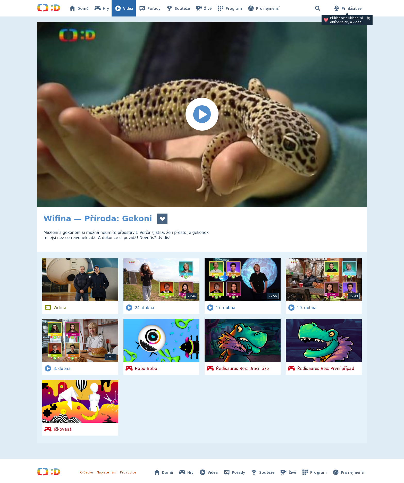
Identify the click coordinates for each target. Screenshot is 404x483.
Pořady (149, 8)
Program (229, 8)
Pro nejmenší (263, 8)
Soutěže (178, 8)
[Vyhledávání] (317, 8)
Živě (203, 8)
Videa (123, 8)
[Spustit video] (202, 114)
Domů (79, 8)
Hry (101, 8)
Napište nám (106, 472)
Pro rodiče (128, 472)
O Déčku (86, 472)
